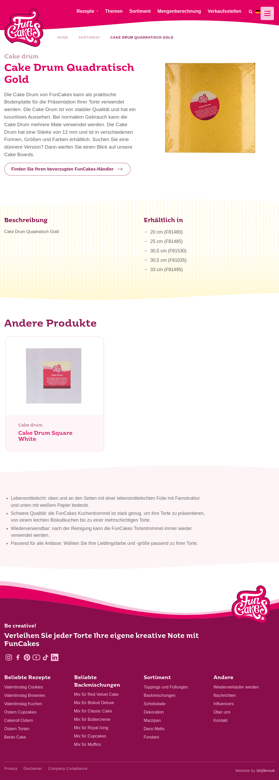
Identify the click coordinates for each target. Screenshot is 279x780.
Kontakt (221, 720)
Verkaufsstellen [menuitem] (224, 11)
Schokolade (155, 704)
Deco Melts (154, 729)
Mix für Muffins (87, 744)
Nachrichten (225, 695)
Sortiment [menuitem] (140, 11)
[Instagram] (8, 657)
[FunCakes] (24, 27)
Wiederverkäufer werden (236, 687)
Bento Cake (15, 737)
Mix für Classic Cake (93, 711)
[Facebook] (17, 657)
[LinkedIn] (54, 657)
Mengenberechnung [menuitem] (179, 11)
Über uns (222, 712)
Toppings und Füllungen (166, 687)
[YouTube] (36, 657)
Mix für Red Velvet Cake (96, 694)
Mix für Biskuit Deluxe (94, 702)
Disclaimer (32, 768)
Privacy (10, 768)
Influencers (224, 704)
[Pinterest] (27, 657)
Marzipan (152, 720)
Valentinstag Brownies (24, 695)
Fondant (151, 737)
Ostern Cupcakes (20, 712)
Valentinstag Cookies (23, 687)
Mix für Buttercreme (92, 719)
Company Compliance (68, 768)
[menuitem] (265, 11)
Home (62, 37)
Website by (255, 771)
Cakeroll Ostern (18, 720)
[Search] (250, 11)
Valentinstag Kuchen (23, 704)
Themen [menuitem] (114, 11)
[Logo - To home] (251, 605)
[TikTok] (45, 657)
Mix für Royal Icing (91, 728)
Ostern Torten (16, 729)
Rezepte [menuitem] (85, 11)
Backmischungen (159, 695)
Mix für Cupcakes (90, 736)
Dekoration (154, 712)
